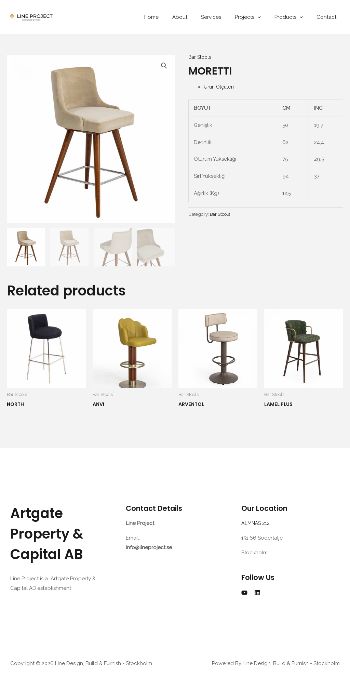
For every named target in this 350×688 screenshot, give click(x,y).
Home (170, 17)
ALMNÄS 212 (257, 523)
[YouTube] (244, 593)
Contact (328, 17)
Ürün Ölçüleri (219, 87)
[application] (266, 17)
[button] (164, 66)
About (195, 17)
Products (294, 17)
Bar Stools (200, 57)
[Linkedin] (257, 593)
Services (223, 17)
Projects (256, 17)
